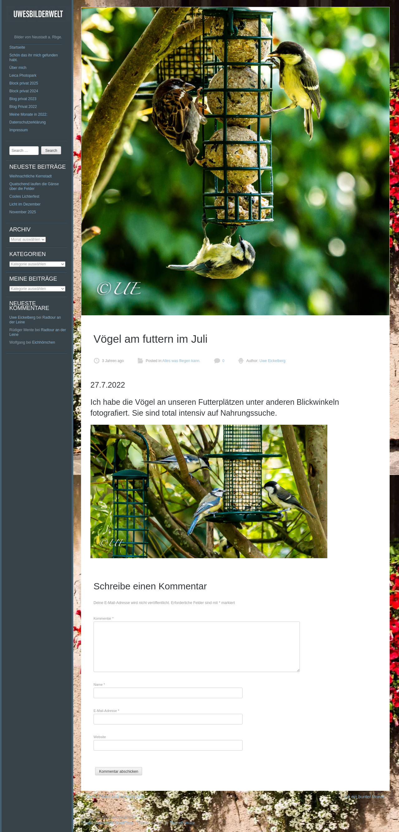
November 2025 (22, 212)
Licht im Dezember (25, 204)
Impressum (18, 130)
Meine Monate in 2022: (28, 114)
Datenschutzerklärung (27, 122)
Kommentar (103, 618)
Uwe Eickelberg (22, 317)
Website (100, 737)
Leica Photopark (22, 75)
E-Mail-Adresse (106, 711)
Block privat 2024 (23, 91)
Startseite (17, 47)
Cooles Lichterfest (24, 196)
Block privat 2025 (23, 83)
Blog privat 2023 (22, 99)
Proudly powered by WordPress (107, 823)
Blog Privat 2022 (23, 106)
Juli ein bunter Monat (367, 796)
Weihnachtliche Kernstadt (30, 176)
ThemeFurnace (182, 823)
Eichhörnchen (43, 342)
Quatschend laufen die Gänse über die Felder (34, 186)
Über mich (17, 67)
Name (99, 684)
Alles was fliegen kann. (181, 361)
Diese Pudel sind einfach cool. (113, 796)
